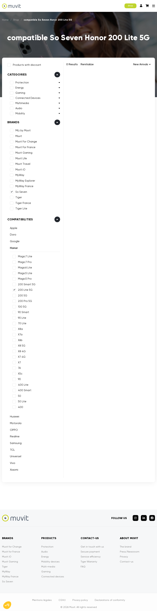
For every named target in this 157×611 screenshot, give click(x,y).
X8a (19, 328)
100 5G (21, 305)
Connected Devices (26, 97)
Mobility (19, 112)
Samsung (15, 442)
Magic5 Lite (24, 272)
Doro (12, 233)
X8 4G (21, 350)
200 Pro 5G (24, 300)
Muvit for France (11, 548)
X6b (19, 339)
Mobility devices (50, 558)
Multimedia (21, 102)
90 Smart (22, 311)
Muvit (17, 135)
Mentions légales (42, 597)
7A (18, 367)
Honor (13, 247)
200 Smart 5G (25, 283)
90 (18, 378)
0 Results (72, 64)
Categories (16, 74)
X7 (18, 361)
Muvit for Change (12, 543)
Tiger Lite (20, 207)
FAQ (83, 563)
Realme (13, 435)
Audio (17, 107)
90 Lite (21, 316)
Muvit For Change (25, 140)
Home (5, 19)
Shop (130, 6)
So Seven (20, 190)
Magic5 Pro (24, 277)
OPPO (13, 428)
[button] (7, 605)
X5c (19, 372)
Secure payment (90, 548)
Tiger (17, 196)
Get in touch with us (92, 543)
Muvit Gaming (22, 151)
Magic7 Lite (24, 255)
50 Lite (21, 400)
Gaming (19, 92)
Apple (12, 227)
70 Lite (21, 322)
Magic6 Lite (24, 266)
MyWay (18, 174)
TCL (11, 448)
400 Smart (23, 389)
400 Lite (22, 383)
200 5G (21, 294)
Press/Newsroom (129, 548)
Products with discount (26, 63)
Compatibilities (19, 218)
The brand (125, 543)
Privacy (124, 553)
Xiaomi (13, 468)
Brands (12, 121)
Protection (21, 81)
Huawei (13, 415)
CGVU (62, 597)
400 (19, 406)
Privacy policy (80, 597)
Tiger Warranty (89, 558)
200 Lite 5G (24, 289)
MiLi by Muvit (22, 129)
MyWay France (23, 185)
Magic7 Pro (24, 261)
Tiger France (22, 202)
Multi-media (48, 563)
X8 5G (20, 344)
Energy (18, 86)
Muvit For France (24, 146)
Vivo (11, 462)
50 (18, 394)
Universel (14, 455)
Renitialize (87, 64)
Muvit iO (19, 168)
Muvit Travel (21, 163)
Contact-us (126, 558)
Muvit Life (20, 157)
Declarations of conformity (110, 597)
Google (13, 240)
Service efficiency (91, 553)
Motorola (14, 422)
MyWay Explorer (24, 179)
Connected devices (52, 573)
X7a (19, 333)
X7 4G (20, 356)
